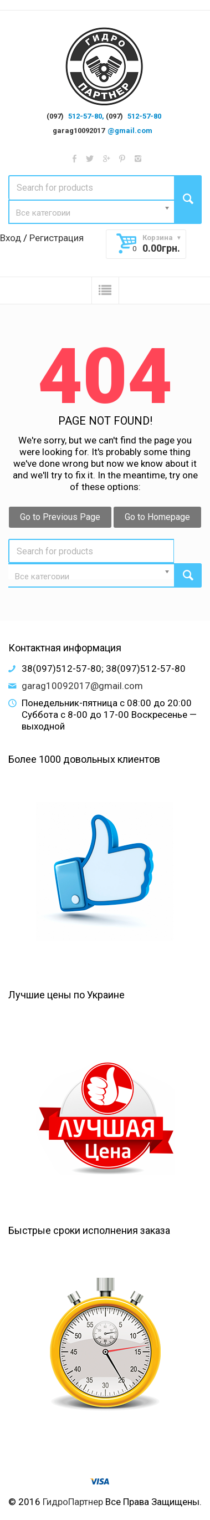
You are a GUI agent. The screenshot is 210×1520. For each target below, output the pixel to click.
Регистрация (56, 237)
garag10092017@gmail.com (82, 685)
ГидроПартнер (73, 1501)
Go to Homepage (157, 517)
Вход (10, 237)
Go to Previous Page (60, 517)
